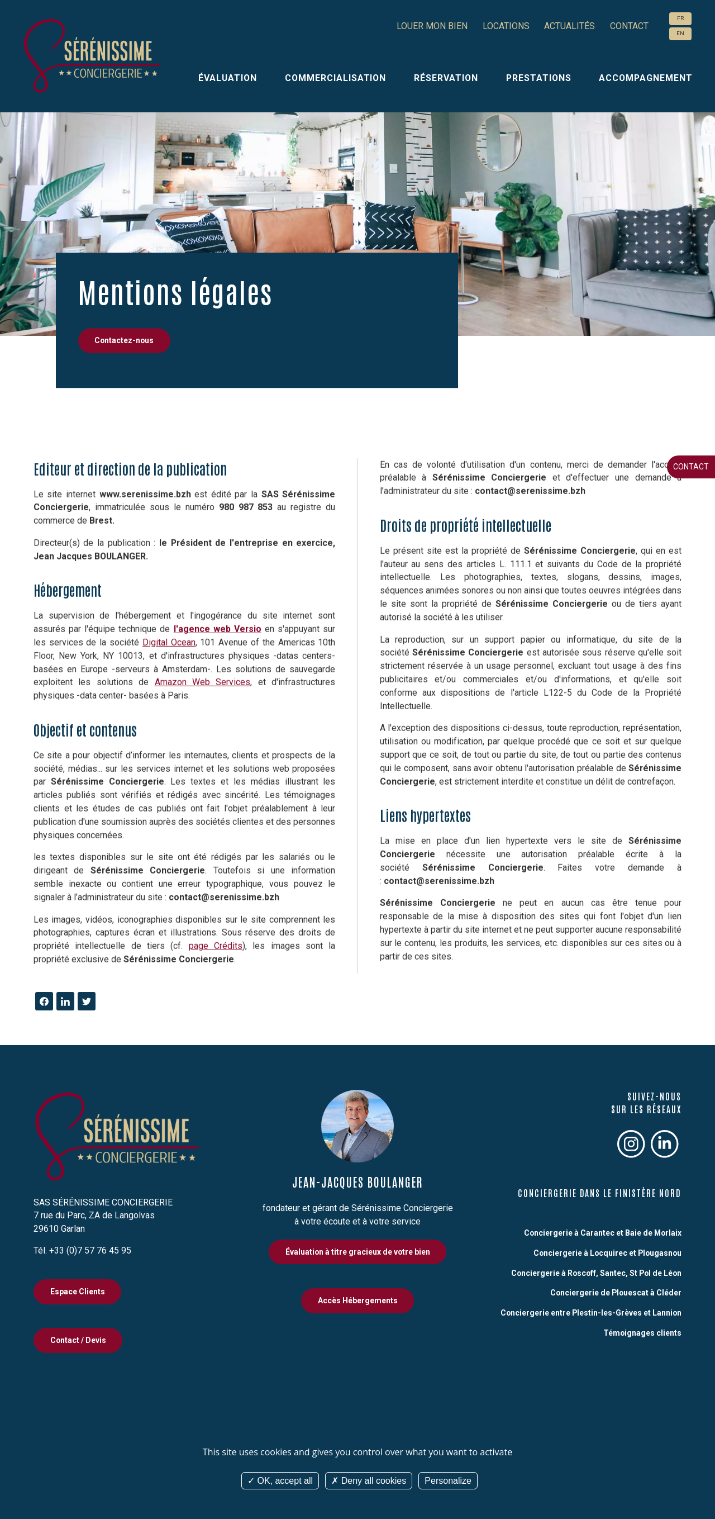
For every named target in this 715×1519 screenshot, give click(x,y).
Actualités (569, 26)
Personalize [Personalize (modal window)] (448, 1480)
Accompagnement (646, 78)
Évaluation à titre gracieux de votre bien (357, 1251)
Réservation (446, 78)
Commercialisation (336, 78)
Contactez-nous (124, 340)
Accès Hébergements (358, 1300)
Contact (691, 466)
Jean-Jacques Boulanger (357, 1181)
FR (680, 18)
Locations (506, 26)
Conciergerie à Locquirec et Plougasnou (607, 1253)
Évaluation (227, 78)
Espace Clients (77, 1291)
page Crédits (215, 914)
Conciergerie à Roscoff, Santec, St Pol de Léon (596, 1273)
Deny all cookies (368, 1480)
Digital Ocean (169, 610)
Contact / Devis (78, 1340)
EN (680, 33)
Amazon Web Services (203, 650)
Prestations (538, 78)
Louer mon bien (432, 26)
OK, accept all (280, 1480)
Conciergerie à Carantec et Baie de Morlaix (602, 1232)
